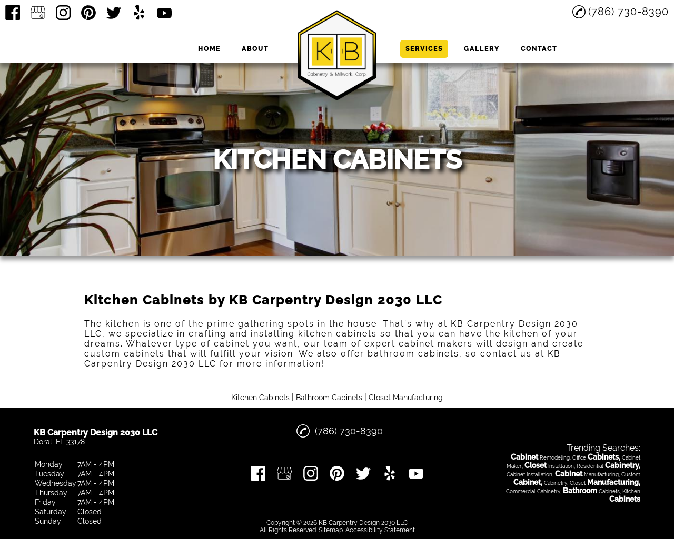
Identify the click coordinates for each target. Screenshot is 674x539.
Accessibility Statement (380, 530)
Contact (539, 49)
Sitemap (331, 530)
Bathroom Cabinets (329, 397)
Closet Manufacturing (406, 397)
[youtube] (164, 12)
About (255, 49)
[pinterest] (88, 12)
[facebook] (12, 12)
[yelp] (139, 12)
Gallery (482, 49)
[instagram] (63, 12)
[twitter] (113, 12)
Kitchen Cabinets (260, 397)
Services (424, 49)
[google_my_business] (38, 12)
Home (209, 49)
